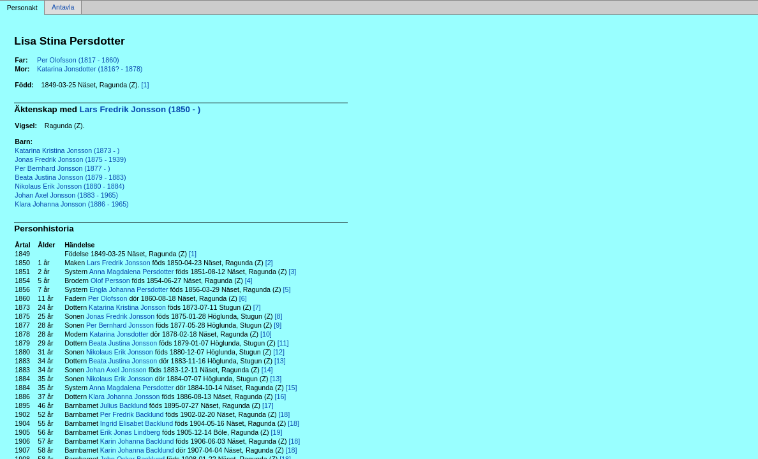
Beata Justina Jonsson (123, 343)
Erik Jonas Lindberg (130, 432)
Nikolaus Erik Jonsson (119, 352)
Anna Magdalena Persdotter (131, 271)
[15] (291, 387)
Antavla (63, 7)
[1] (145, 85)
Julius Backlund (123, 405)
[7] (257, 307)
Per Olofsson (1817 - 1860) (78, 60)
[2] (269, 262)
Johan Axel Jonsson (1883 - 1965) (66, 195)
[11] (283, 343)
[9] (277, 325)
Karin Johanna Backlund (137, 441)
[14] (267, 370)
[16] (280, 396)
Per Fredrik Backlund (132, 414)
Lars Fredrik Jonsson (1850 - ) (140, 109)
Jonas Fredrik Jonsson (120, 316)
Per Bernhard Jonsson (120, 325)
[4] (249, 280)
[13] (280, 361)
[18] (284, 414)
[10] (266, 334)
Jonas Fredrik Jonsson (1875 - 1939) (70, 159)
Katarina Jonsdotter (118, 334)
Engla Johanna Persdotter (128, 289)
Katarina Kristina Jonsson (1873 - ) (67, 150)
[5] (287, 289)
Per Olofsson (108, 298)
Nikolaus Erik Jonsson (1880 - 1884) (69, 186)
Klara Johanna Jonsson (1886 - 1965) (71, 204)
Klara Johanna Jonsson (124, 396)
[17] (268, 405)
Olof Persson (110, 280)
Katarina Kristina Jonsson (127, 307)
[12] (279, 352)
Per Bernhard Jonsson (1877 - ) (62, 168)
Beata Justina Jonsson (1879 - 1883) (70, 177)
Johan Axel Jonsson (116, 370)
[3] (292, 271)
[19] (277, 432)
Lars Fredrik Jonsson (119, 262)
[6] (243, 298)
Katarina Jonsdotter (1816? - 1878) (89, 69)
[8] (279, 316)
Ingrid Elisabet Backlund (136, 423)
